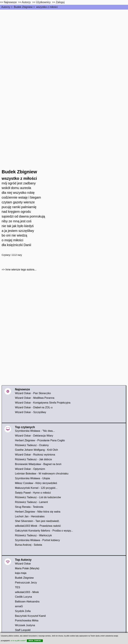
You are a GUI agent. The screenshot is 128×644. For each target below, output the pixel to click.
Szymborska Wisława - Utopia (32, 478)
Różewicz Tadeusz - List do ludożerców (38, 497)
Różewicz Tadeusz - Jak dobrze (33, 459)
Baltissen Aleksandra (27, 601)
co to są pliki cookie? (18, 641)
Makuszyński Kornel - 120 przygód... (36, 488)
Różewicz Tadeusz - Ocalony (32, 445)
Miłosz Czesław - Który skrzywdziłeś (36, 483)
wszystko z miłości (47, 7)
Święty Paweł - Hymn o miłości (33, 492)
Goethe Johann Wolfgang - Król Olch (36, 449)
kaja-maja (20, 573)
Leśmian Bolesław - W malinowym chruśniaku (41, 473)
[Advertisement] (64, 34)
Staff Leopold (22, 630)
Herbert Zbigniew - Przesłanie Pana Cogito (40, 440)
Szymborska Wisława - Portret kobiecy (37, 540)
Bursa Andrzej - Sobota (28, 544)
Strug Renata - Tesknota (29, 506)
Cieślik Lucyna (23, 596)
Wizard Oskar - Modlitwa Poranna (34, 397)
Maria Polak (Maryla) (27, 568)
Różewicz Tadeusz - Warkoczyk (33, 535)
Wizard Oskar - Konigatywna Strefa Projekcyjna (42, 402)
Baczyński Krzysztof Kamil (30, 615)
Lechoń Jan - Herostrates (30, 516)
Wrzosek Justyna (25, 625)
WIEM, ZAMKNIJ (34, 641)
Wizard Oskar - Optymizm (30, 469)
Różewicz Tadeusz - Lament (31, 502)
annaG (19, 606)
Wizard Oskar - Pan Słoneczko (33, 393)
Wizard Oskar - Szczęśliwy (30, 412)
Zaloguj (60, 2)
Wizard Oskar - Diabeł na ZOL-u (34, 407)
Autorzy (5, 7)
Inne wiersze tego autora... (21, 269)
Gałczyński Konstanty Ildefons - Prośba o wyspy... (44, 530)
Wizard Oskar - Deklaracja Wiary (34, 435)
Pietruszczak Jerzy (26, 582)
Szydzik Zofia (23, 611)
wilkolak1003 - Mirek (27, 592)
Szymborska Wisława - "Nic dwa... (35, 430)
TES (17, 587)
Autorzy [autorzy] (26, 2)
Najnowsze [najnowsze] (10, 2)
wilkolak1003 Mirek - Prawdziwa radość (38, 525)
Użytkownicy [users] (43, 2)
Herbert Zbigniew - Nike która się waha (37, 511)
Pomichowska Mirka (26, 620)
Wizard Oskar (23, 563)
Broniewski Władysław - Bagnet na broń (38, 464)
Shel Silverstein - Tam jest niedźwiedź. (37, 521)
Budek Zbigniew (23, 7)
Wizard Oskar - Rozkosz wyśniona (35, 454)
